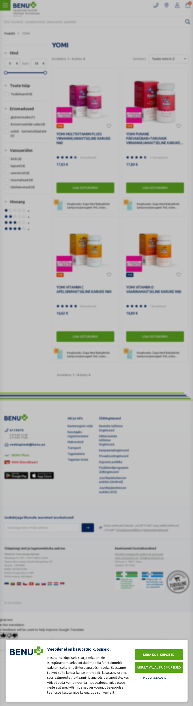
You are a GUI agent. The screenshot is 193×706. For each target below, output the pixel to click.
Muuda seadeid (154, 677)
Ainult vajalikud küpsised (159, 667)
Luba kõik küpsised (158, 654)
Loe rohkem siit (102, 692)
